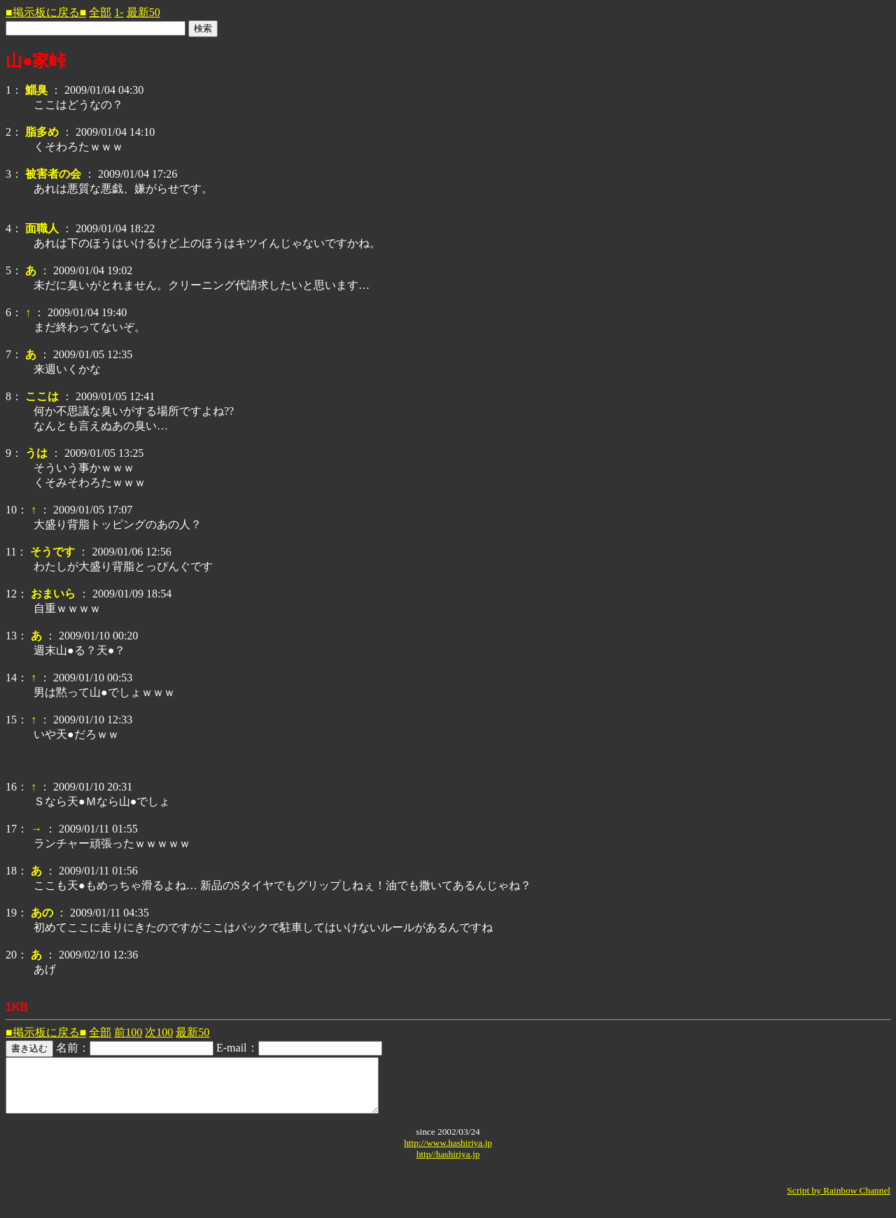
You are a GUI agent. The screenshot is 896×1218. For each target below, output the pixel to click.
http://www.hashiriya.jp (448, 1153)
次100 (159, 1032)
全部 (100, 12)
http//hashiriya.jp (448, 1164)
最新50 (143, 12)
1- (118, 12)
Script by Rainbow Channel (838, 1201)
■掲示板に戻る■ (46, 12)
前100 (128, 1032)
